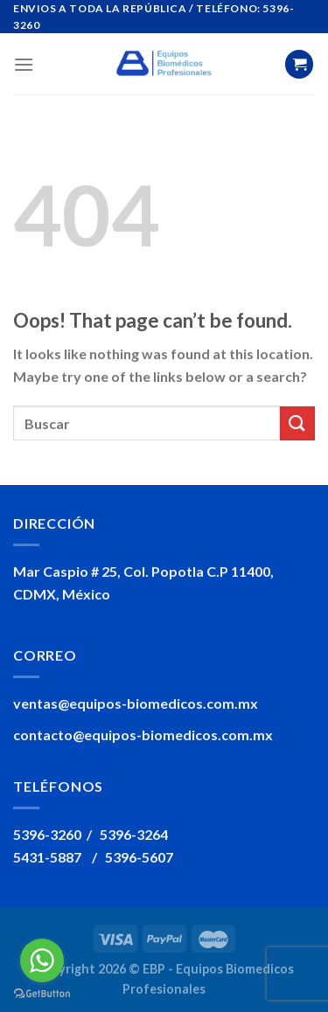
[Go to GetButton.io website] (42, 994)
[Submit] (297, 423)
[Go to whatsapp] (42, 960)
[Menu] (23, 64)
